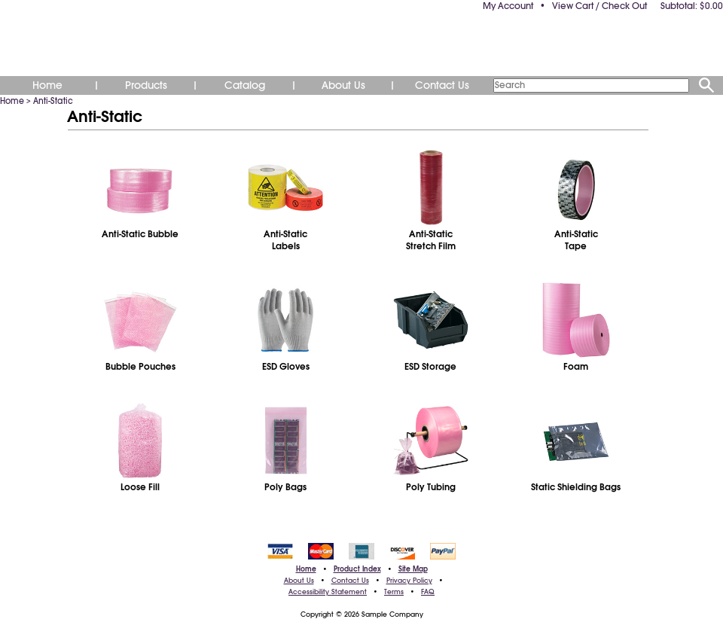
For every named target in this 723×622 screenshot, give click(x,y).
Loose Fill (140, 487)
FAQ (428, 591)
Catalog (244, 85)
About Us (343, 85)
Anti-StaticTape (576, 240)
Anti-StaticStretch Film (431, 240)
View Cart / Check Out (599, 6)
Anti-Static (53, 101)
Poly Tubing (431, 487)
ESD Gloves (286, 367)
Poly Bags (285, 487)
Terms (394, 591)
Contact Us (442, 85)
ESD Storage (430, 367)
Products (146, 85)
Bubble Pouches (140, 367)
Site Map (413, 569)
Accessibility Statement (327, 591)
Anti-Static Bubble (140, 234)
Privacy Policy (409, 580)
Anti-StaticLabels (285, 240)
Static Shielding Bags (576, 487)
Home (47, 85)
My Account (508, 6)
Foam (575, 367)
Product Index (357, 569)
